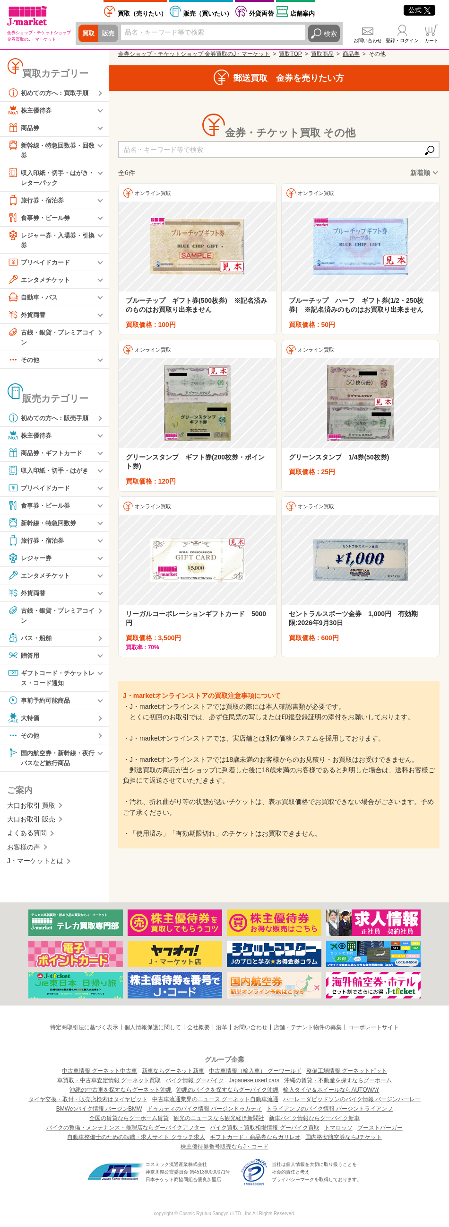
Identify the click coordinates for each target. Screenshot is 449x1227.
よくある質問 (27, 838)
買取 (88, 33)
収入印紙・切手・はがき (51, 473)
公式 (419, 10)
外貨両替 (261, 13)
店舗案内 (302, 13)
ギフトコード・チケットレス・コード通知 (51, 681)
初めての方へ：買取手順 (51, 92)
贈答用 (24, 659)
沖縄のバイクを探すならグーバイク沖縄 (227, 1089)
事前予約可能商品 (41, 704)
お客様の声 (23, 852)
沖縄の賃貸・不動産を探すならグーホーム (338, 1080)
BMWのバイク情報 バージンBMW (99, 1108)
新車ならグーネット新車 (173, 1071)
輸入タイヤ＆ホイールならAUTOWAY (331, 1089)
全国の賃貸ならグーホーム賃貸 (129, 1118)
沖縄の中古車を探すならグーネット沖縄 (120, 1089)
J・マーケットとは (35, 866)
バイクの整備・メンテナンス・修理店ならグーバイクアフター (125, 1127)
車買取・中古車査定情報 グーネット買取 (109, 1080)
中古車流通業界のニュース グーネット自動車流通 (215, 1099)
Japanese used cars (254, 1080)
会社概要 (198, 1027)
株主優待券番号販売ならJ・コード (224, 1146)
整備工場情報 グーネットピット (346, 1071)
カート (431, 40)
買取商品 (322, 54)
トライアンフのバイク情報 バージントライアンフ (330, 1108)
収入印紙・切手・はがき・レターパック (47, 178)
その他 (24, 363)
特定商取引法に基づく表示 (84, 1027)
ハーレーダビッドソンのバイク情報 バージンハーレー (352, 1099)
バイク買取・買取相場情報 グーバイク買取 (264, 1127)
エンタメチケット (41, 282)
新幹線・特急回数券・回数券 (51, 150)
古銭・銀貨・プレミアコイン (51, 339)
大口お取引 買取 (31, 810)
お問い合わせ (368, 40)
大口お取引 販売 (31, 824)
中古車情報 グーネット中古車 (99, 1071)
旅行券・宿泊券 (37, 201)
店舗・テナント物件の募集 (308, 1027)
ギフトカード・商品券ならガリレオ (255, 1137)
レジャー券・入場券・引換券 (51, 241)
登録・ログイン (402, 40)
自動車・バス (34, 299)
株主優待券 (31, 110)
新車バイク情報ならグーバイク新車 (314, 1118)
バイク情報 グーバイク (194, 1080)
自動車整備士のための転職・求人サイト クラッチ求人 (136, 1137)
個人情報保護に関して (152, 1027)
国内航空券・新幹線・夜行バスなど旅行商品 (51, 761)
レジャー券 (31, 561)
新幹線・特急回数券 (44, 526)
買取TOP (290, 54)
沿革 (221, 1027)
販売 (109, 33)
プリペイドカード (41, 264)
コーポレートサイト (373, 1027)
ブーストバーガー (380, 1127)
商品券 (24, 127)
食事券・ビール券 (41, 219)
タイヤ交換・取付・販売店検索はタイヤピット (87, 1099)
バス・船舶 (31, 641)
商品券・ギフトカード (47, 456)
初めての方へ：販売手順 (51, 421)
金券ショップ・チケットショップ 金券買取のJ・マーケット (194, 54)
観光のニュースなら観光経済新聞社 (218, 1118)
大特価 (24, 722)
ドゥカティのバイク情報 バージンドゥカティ (204, 1108)
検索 (330, 33)
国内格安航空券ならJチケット (343, 1137)
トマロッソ (338, 1127)
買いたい (208, 13)
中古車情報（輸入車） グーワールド (255, 1071)
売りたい (142, 13)
